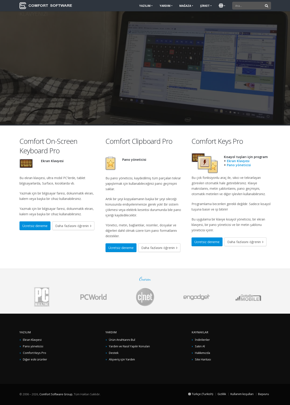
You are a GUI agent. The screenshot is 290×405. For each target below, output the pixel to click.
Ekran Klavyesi (238, 161)
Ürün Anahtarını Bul (122, 340)
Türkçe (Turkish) (200, 394)
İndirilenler (202, 340)
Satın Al (200, 346)
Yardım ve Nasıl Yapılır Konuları (129, 346)
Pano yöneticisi (239, 165)
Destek (113, 353)
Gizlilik (222, 394)
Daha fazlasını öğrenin (72, 226)
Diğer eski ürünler (35, 359)
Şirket (205, 6)
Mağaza (185, 6)
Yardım (165, 6)
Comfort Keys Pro (34, 353)
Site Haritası (203, 359)
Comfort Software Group (55, 394)
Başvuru (263, 394)
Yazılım (145, 6)
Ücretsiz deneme (35, 226)
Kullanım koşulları (242, 394)
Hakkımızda (202, 353)
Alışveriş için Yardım (122, 359)
